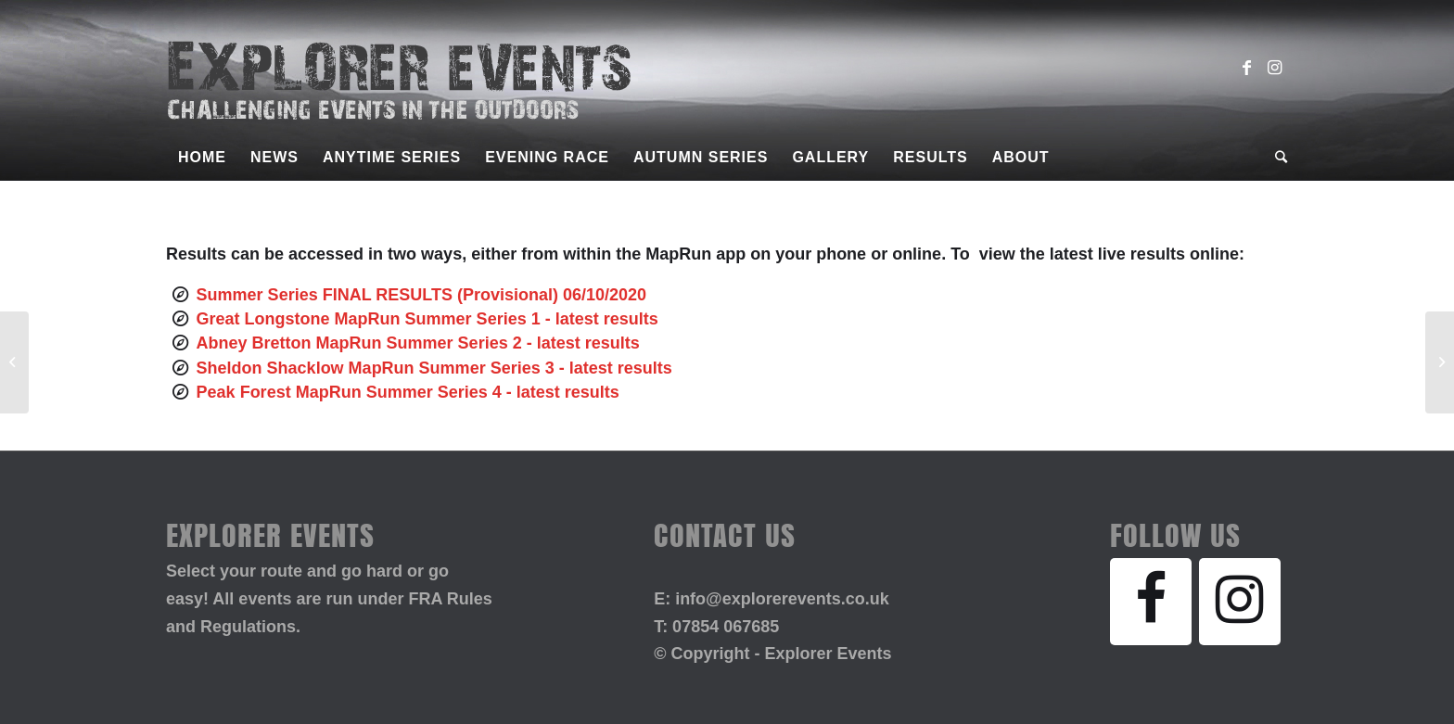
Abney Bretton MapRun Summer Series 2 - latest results (418, 343)
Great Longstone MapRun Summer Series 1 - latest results (427, 319)
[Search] (1275, 157)
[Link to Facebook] (1246, 68)
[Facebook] (1151, 601)
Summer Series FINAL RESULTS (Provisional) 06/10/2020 (422, 295)
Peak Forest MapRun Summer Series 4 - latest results (408, 392)
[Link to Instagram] (1274, 68)
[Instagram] (1240, 601)
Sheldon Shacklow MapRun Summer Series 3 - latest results (434, 368)
